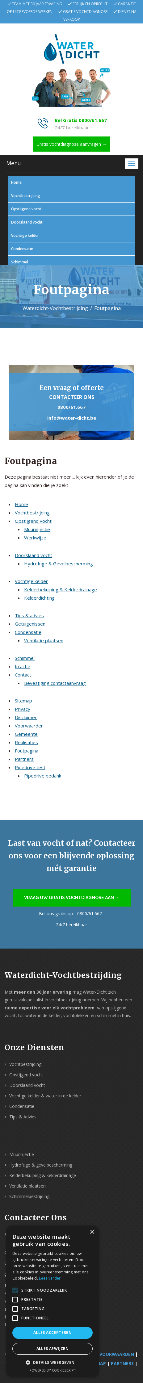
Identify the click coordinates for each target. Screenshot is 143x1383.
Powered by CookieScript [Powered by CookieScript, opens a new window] (52, 1370)
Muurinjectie (37, 529)
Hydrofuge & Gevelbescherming (58, 563)
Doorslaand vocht (27, 222)
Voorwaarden (29, 726)
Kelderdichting (39, 598)
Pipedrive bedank (42, 776)
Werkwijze (35, 537)
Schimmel (19, 262)
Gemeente (26, 734)
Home (16, 182)
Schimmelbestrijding (29, 1196)
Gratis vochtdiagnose (85, 11)
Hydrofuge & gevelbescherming (40, 1165)
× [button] (92, 1232)
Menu (13, 163)
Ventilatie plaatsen (43, 640)
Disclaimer (26, 717)
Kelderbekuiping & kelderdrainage (42, 1175)
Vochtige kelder (25, 235)
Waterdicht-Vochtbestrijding (55, 308)
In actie (22, 666)
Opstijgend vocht (26, 209)
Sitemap (23, 701)
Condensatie (22, 248)
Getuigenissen (30, 624)
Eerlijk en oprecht (90, 3)
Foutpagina (26, 751)
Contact (23, 675)
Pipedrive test (30, 767)
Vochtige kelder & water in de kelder (45, 1096)
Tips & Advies (22, 1117)
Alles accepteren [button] (52, 1332)
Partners (24, 759)
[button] (52, 1362)
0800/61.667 (71, 407)
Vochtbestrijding (25, 195)
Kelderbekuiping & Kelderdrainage (60, 589)
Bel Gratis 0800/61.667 (81, 120)
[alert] (52, 1301)
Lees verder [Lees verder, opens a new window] (50, 1278)
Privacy (22, 709)
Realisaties (26, 742)
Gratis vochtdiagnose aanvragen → (71, 144)
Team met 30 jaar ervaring (37, 3)
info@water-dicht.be (71, 418)
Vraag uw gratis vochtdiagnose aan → (71, 897)
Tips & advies (29, 615)
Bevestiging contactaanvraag (55, 683)
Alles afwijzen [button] (52, 1348)
